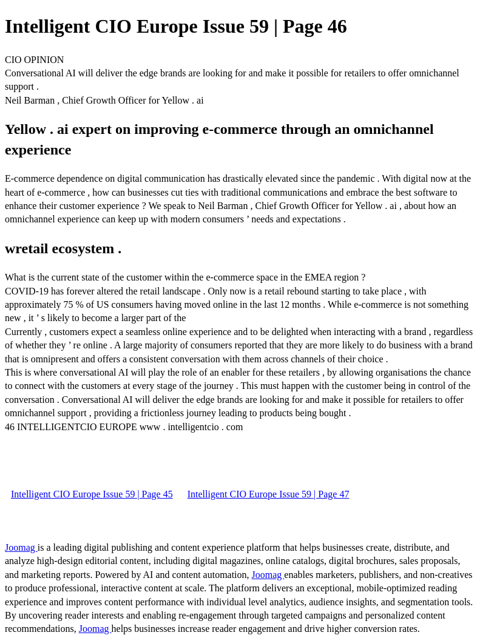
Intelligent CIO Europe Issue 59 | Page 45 (92, 494)
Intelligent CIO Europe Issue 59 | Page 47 (269, 494)
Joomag (21, 547)
